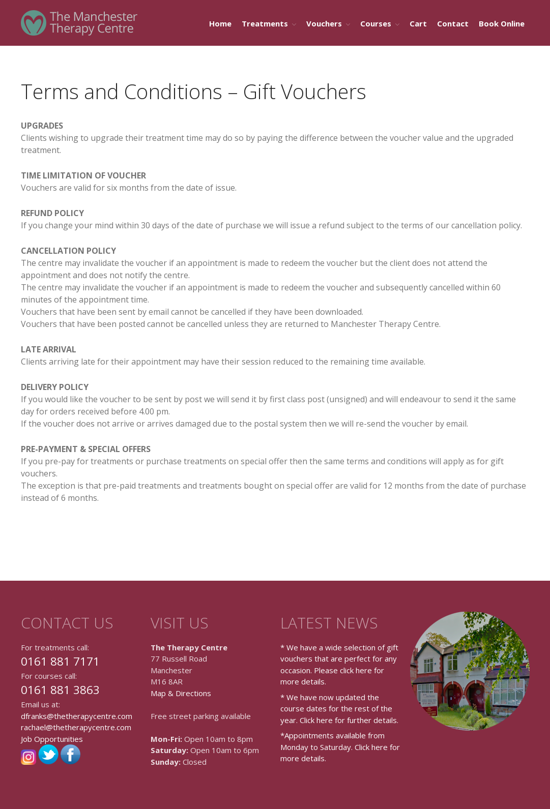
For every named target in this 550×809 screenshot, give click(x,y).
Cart (418, 23)
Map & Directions (181, 693)
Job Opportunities (52, 739)
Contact (453, 23)
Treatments (265, 23)
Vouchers (324, 23)
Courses (375, 23)
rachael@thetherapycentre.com (76, 727)
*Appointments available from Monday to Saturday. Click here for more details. (340, 746)
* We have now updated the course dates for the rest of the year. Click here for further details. (339, 708)
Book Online (502, 23)
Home (220, 23)
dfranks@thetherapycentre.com (76, 716)
